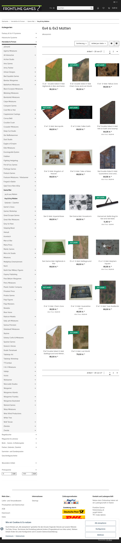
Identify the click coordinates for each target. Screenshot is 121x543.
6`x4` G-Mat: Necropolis (53, 126)
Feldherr (7, 156)
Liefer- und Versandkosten (11, 501)
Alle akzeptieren (100, 523)
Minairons (7, 257)
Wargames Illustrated (12, 401)
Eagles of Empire (10, 144)
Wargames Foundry (11, 397)
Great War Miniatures (11, 220)
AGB (3, 509)
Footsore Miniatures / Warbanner (16, 177)
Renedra (7, 308)
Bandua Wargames (11, 80)
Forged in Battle (10, 182)
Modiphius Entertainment (13, 262)
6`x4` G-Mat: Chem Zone (54, 306)
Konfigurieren (100, 529)
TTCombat (8, 363)
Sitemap (35, 501)
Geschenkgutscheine (9, 456)
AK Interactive (9, 55)
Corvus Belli (8, 118)
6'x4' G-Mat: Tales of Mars (80, 171)
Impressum (6, 513)
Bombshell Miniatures (12, 97)
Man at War (8, 241)
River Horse (8, 312)
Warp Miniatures (10, 409)
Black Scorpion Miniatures (13, 89)
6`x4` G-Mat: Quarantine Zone (80, 307)
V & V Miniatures (10, 367)
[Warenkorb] (112, 8)
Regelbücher (6, 435)
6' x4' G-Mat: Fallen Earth (80, 126)
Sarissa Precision (10, 325)
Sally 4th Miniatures (11, 321)
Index (4, 517)
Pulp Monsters (9, 304)
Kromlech (7, 236)
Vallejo (6, 371)
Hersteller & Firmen (9, 42)
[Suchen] (73, 8)
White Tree (8, 418)
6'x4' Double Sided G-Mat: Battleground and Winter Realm (53, 352)
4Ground (7, 47)
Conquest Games (10, 106)
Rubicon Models (10, 316)
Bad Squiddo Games (11, 76)
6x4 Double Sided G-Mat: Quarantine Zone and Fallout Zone (108, 172)
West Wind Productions (12, 413)
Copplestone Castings (12, 114)
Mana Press (8, 245)
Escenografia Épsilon (11, 152)
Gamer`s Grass (9, 207)
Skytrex (6, 333)
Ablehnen (100, 535)
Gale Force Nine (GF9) (12, 186)
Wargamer (8, 388)
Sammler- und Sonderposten (12, 451)
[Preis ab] (7, 473)
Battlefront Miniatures (12, 85)
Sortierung (80, 43)
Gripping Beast (9, 228)
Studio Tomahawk (10, 350)
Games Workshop (10, 211)
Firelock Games (9, 173)
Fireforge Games (10, 169)
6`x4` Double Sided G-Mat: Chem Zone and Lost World (81, 85)
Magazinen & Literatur (10, 439)
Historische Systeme (9, 38)
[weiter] (117, 52)
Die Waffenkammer (11, 135)
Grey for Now (9, 224)
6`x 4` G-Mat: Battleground (80, 261)
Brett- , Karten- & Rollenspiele (13, 443)
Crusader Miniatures (11, 127)
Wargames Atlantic (11, 392)
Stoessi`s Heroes (10, 346)
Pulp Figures (8, 300)
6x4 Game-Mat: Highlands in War (53, 262)
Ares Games (8, 63)
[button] (98, 8)
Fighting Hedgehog (11, 160)
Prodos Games (9, 295)
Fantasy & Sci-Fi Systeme (11, 33)
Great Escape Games (11, 215)
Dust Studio (8, 139)
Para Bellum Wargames (12, 279)
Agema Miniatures (10, 51)
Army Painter (8, 68)
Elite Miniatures (9, 148)
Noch (6, 266)
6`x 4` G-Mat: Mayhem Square (108, 262)
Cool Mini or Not (10, 110)
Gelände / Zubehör (12, 203)
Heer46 (6, 232)
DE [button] (114, 2)
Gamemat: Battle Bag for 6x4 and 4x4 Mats (107, 217)
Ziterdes (7, 426)
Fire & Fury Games (10, 165)
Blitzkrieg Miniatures (11, 93)
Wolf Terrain (8, 422)
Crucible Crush (9, 123)
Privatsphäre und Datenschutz (13, 505)
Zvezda (6, 430)
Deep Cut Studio (10, 131)
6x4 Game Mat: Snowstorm (81, 216)
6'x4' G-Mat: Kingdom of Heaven (53, 172)
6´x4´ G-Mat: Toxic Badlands (107, 306)
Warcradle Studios (10, 384)
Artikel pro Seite (97, 43)
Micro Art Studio (10, 253)
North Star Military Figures (13, 270)
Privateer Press (9, 291)
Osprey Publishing (10, 274)
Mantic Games (9, 249)
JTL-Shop (109, 540)
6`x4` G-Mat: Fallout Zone (107, 84)
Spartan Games (9, 342)
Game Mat (7, 190)
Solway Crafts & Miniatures (14, 338)
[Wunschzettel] (103, 8)
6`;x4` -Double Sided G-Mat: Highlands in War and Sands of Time (53, 85)
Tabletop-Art (8, 354)
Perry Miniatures (10, 283)
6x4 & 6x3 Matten (11, 198)
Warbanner (8, 380)
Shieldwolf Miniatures (12, 329)
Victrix (6, 376)
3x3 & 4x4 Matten (11, 194)
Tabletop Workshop (11, 359)
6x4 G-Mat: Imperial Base (54, 216)
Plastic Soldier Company (13, 287)
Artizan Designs (9, 72)
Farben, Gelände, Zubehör (11, 447)
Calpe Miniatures (10, 101)
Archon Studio (9, 59)
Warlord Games (9, 405)
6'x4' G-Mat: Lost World (80, 351)
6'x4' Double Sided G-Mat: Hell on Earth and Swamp (107, 127)
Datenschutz (20, 536)
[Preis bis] (27, 473)
